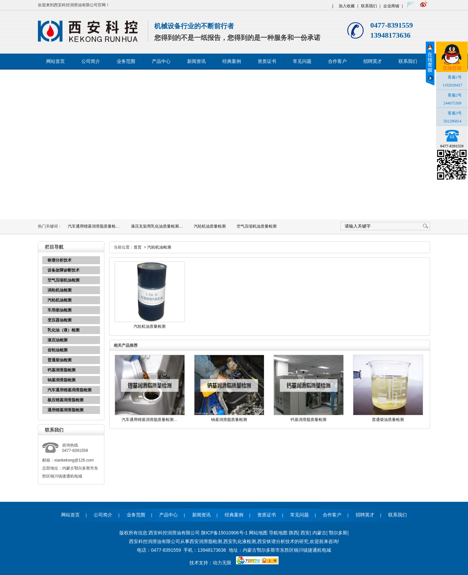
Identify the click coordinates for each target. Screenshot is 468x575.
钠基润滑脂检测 (61, 380)
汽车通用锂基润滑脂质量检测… (149, 419)
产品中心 (161, 61)
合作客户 (337, 61)
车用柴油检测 (59, 310)
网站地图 (258, 532)
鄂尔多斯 (338, 532)
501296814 (452, 121)
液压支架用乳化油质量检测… (157, 226)
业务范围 (126, 61)
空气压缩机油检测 (63, 280)
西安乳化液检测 (239, 541)
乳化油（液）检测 (63, 330)
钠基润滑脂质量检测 (229, 419)
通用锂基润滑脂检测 (65, 410)
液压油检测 (57, 340)
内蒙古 (319, 532)
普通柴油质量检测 (388, 419)
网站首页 (55, 61)
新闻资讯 (196, 61)
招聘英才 (372, 61)
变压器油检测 (59, 320)
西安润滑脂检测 (205, 541)
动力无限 (222, 562)
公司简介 (90, 61)
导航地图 (278, 532)
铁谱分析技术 (59, 260)
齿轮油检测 (57, 350)
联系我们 (369, 6)
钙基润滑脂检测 (61, 370)
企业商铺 (391, 6)
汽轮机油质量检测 (210, 226)
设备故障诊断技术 (63, 270)
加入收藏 (347, 6)
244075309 (452, 103)
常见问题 (302, 61)
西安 (305, 532)
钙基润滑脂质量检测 (308, 419)
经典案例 (231, 61)
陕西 (293, 532)
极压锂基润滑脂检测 (65, 400)
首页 (138, 247)
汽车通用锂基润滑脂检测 (69, 390)
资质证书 (267, 61)
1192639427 (452, 85)
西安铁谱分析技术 (275, 541)
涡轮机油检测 (59, 290)
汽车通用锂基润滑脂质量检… (94, 226)
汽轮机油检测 (59, 300)
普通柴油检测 (59, 360)
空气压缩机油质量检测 (257, 226)
